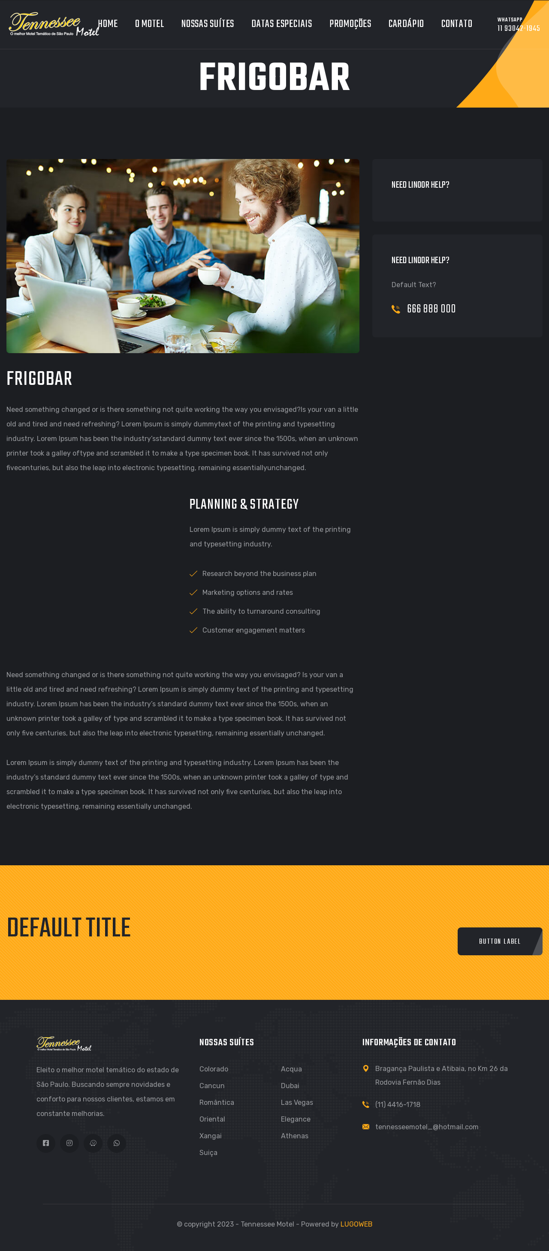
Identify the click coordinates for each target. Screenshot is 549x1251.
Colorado (213, 1069)
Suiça (208, 1153)
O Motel (149, 24)
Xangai (210, 1136)
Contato (456, 24)
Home (108, 24)
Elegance (296, 1119)
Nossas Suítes (207, 24)
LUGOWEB (357, 1224)
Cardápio (406, 24)
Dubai (290, 1086)
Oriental (212, 1119)
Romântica (216, 1102)
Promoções (350, 24)
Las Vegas (297, 1102)
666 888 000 (424, 309)
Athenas (294, 1136)
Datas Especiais (281, 24)
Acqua (291, 1069)
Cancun (212, 1086)
